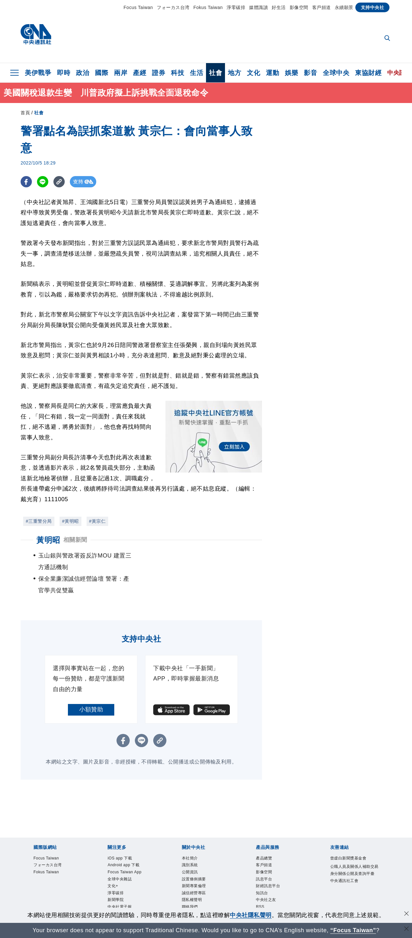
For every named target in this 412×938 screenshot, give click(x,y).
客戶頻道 (321, 7)
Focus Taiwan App (126, 857)
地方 (234, 72)
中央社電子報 (125, 905)
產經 (139, 72)
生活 (196, 72)
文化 (253, 72)
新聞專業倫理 (200, 871)
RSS (262, 897)
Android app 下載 (131, 844)
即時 (63, 72)
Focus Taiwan (138, 7)
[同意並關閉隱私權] (406, 914)
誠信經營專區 (200, 879)
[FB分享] (26, 181)
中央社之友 (271, 888)
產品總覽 (268, 836)
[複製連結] (59, 181)
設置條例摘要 (200, 862)
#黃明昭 (70, 521)
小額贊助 (91, 686)
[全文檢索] (387, 38)
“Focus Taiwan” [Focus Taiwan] (353, 930)
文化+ (115, 879)
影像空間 (299, 7)
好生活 (279, 7)
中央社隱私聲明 (251, 915)
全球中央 (336, 72)
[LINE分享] (42, 181)
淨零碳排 (236, 7)
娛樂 (291, 72)
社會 (215, 72)
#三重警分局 (39, 521)
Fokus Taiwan (208, 7)
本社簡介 (194, 836)
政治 (82, 72)
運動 (272, 72)
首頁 (25, 112)
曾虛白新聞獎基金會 (354, 840)
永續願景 (344, 7)
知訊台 (265, 879)
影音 (310, 72)
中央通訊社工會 (351, 879)
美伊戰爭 (38, 72)
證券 (158, 72)
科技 (177, 72)
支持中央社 (372, 7)
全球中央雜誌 (125, 871)
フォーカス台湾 (173, 7)
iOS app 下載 (125, 836)
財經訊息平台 (274, 871)
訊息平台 (268, 862)
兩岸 (120, 72)
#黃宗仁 (97, 521)
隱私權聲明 (197, 888)
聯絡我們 (194, 897)
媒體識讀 (258, 7)
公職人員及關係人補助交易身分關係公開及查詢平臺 (354, 862)
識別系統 (194, 844)
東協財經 (368, 72)
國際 (101, 72)
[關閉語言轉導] (406, 929)
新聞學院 (119, 897)
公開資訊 (194, 853)
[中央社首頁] (36, 36)
